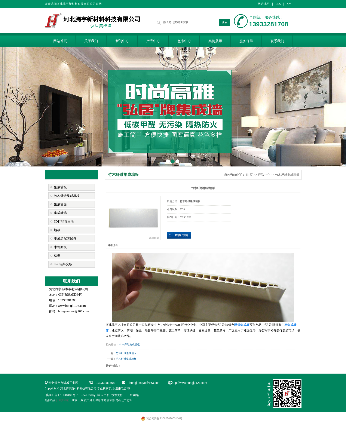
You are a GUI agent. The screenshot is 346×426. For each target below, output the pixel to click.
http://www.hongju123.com (189, 382)
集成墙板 (60, 187)
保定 (98, 400)
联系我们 (277, 41)
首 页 (249, 174)
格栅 (57, 255)
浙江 (86, 400)
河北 (92, 400)
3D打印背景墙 (64, 221)
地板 (57, 230)
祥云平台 (103, 395)
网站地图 (264, 4)
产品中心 (153, 41)
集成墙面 (60, 204)
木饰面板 (60, 247)
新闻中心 (122, 41)
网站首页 (60, 41)
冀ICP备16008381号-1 (62, 395)
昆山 (118, 400)
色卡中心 (184, 41)
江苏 (74, 400)
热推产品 (50, 400)
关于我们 (91, 41)
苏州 (129, 400)
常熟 (103, 400)
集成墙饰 (60, 213)
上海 (80, 400)
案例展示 (215, 41)
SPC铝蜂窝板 (63, 264)
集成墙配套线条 (65, 238)
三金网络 (132, 395)
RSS (278, 4)
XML (290, 4)
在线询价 (179, 235)
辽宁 (123, 400)
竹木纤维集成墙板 (67, 195)
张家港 (111, 400)
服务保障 (246, 41)
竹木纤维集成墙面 (126, 353)
